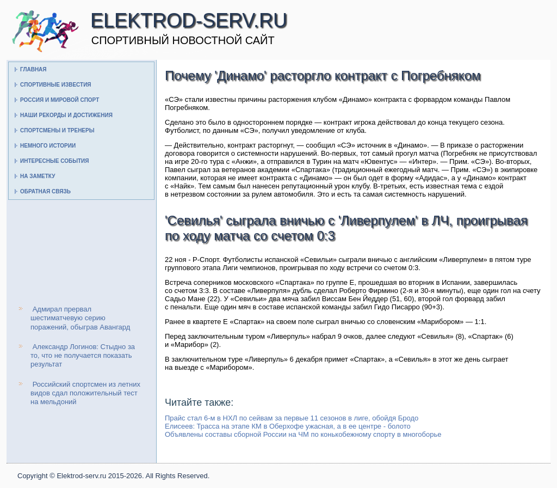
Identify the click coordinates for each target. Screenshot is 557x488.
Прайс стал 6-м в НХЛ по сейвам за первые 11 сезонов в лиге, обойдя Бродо (291, 418)
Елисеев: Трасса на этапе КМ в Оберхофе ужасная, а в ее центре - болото (288, 426)
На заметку (37, 176)
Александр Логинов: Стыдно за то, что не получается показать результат (82, 356)
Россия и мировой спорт (59, 100)
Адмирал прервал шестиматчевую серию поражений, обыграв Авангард (80, 318)
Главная (33, 69)
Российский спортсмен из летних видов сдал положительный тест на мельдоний (85, 393)
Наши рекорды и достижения (66, 115)
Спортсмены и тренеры (57, 130)
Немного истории (48, 146)
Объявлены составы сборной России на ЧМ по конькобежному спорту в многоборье (303, 434)
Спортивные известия (55, 85)
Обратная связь (45, 191)
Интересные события (54, 161)
